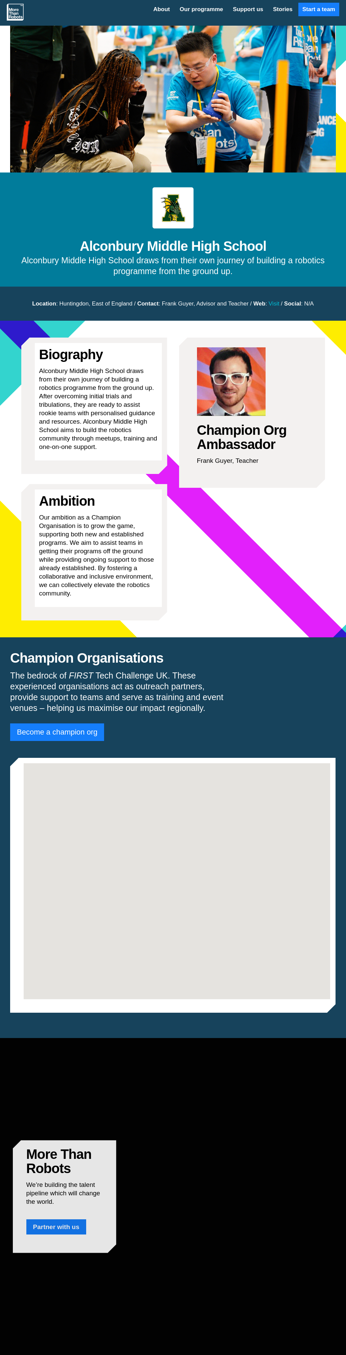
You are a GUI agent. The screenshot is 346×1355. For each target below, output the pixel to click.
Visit (274, 303)
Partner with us (56, 1226)
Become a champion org (57, 732)
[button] (177, 877)
